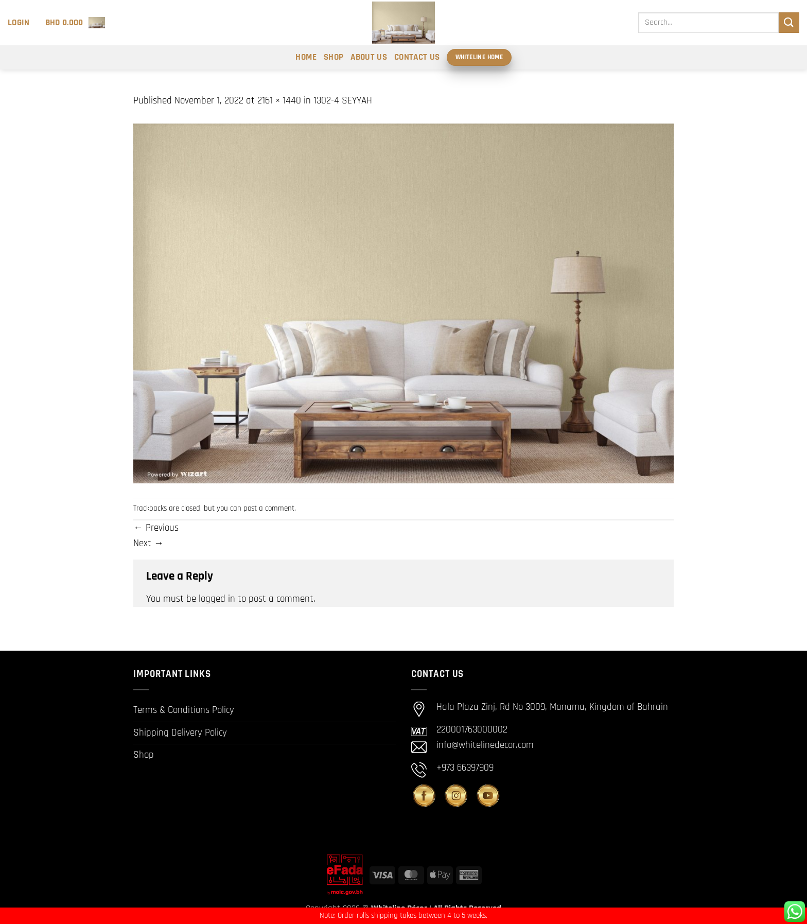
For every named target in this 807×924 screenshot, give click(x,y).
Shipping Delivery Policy (180, 732)
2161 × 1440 (279, 100)
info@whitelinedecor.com (485, 745)
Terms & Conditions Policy (183, 710)
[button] (19, 22)
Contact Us (417, 57)
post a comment (268, 508)
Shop (333, 57)
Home (305, 57)
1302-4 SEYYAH (342, 100)
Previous (156, 527)
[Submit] (789, 22)
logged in (217, 598)
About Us (368, 57)
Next (148, 543)
